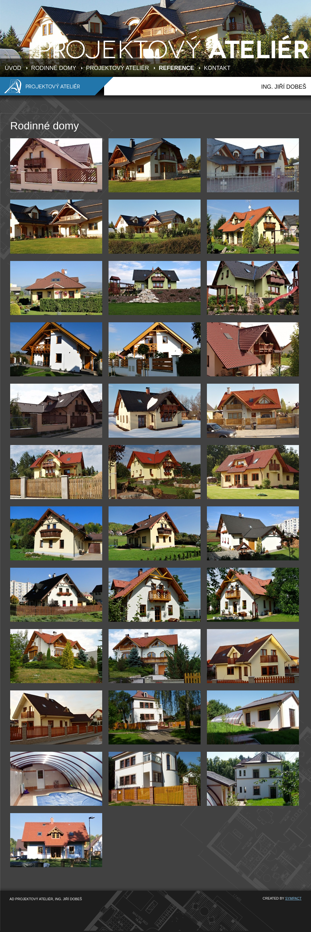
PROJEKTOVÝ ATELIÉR (117, 68)
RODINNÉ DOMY (53, 68)
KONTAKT (217, 68)
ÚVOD (13, 68)
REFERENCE (176, 68)
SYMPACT (293, 898)
